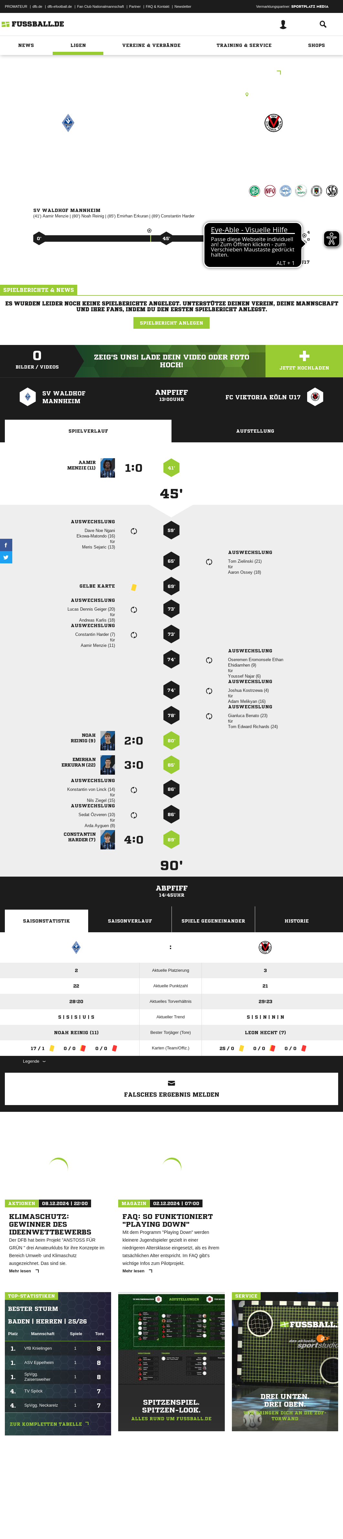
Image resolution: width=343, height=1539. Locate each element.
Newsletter (182, 6)
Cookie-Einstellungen (194, 1524)
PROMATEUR (16, 6)
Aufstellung (255, 431)
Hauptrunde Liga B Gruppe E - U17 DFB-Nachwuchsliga (171, 73)
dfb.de (37, 6)
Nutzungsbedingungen (86, 1524)
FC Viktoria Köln (273, 151)
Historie (297, 921)
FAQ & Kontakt (158, 6)
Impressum (13, 1524)
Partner (135, 6)
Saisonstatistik (46, 921)
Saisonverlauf (130, 921)
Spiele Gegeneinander (213, 921)
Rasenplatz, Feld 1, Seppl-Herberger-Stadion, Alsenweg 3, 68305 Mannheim (171, 94)
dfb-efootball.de (59, 6)
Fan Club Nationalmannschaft (100, 6)
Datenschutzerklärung (45, 1524)
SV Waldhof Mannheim (68, 155)
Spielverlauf (88, 431)
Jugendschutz (121, 1524)
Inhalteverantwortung (154, 1524)
